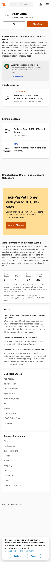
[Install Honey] (17, 76)
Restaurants (9, 446)
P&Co (6, 403)
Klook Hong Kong (11, 398)
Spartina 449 (9, 393)
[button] (47, 4)
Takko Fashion (10, 384)
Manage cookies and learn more (19, 551)
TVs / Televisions (11, 451)
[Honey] (4, 4)
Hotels (7, 456)
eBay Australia (10, 413)
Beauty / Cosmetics (12, 485)
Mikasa (7, 408)
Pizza (6, 441)
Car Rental (8, 475)
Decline (17, 556)
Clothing (7, 470)
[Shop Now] (37, 24)
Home (4, 504)
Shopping (8, 465)
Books (6, 480)
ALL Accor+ (9, 379)
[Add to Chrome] (16, 225)
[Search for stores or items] (21, 4)
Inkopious (8, 423)
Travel (6, 460)
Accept (34, 556)
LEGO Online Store (12, 418)
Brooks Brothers (11, 388)
